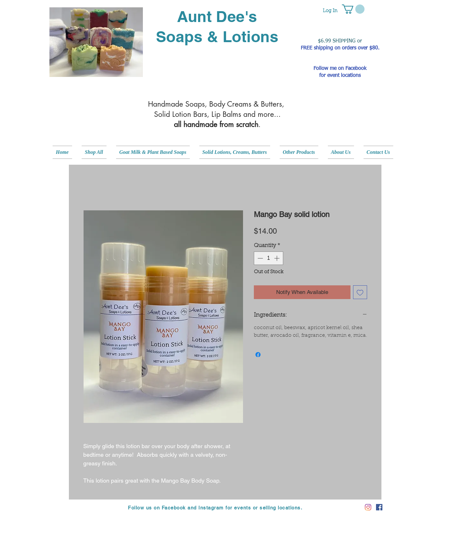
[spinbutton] (268, 258)
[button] (353, 9)
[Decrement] (259, 258)
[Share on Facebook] (258, 354)
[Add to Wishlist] (360, 292)
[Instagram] (368, 507)
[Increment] (277, 258)
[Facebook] (379, 507)
